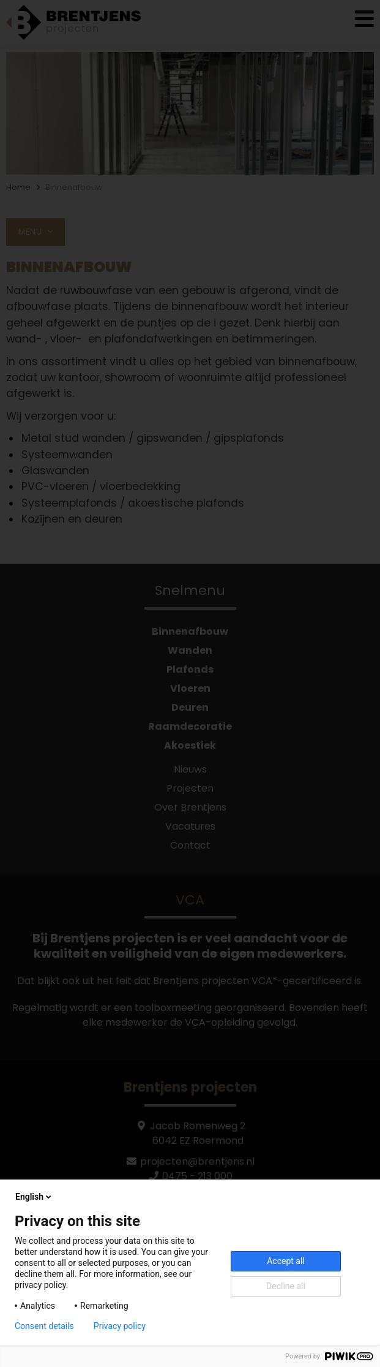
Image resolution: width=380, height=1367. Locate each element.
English (34, 1197)
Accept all (286, 1261)
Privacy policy (120, 1326)
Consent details (44, 1326)
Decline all (285, 1286)
